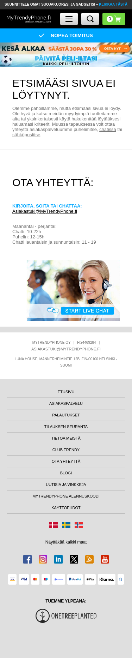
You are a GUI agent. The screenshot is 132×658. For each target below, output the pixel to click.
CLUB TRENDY (66, 450)
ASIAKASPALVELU (66, 403)
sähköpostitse (26, 134)
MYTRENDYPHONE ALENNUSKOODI (66, 496)
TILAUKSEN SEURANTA (66, 427)
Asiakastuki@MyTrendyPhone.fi (44, 211)
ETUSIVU (66, 392)
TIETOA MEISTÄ (66, 438)
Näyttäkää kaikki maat (66, 542)
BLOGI (66, 473)
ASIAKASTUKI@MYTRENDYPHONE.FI (66, 349)
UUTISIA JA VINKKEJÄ (66, 484)
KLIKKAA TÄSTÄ (113, 4)
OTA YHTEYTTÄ (66, 461)
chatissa (107, 129)
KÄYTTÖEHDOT (66, 508)
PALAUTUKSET (66, 415)
